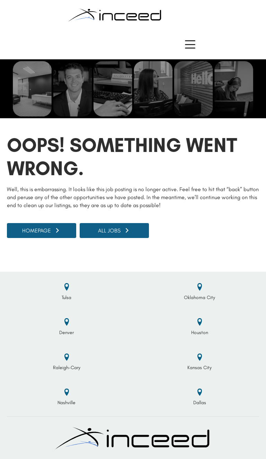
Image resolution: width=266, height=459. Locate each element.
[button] (190, 44)
